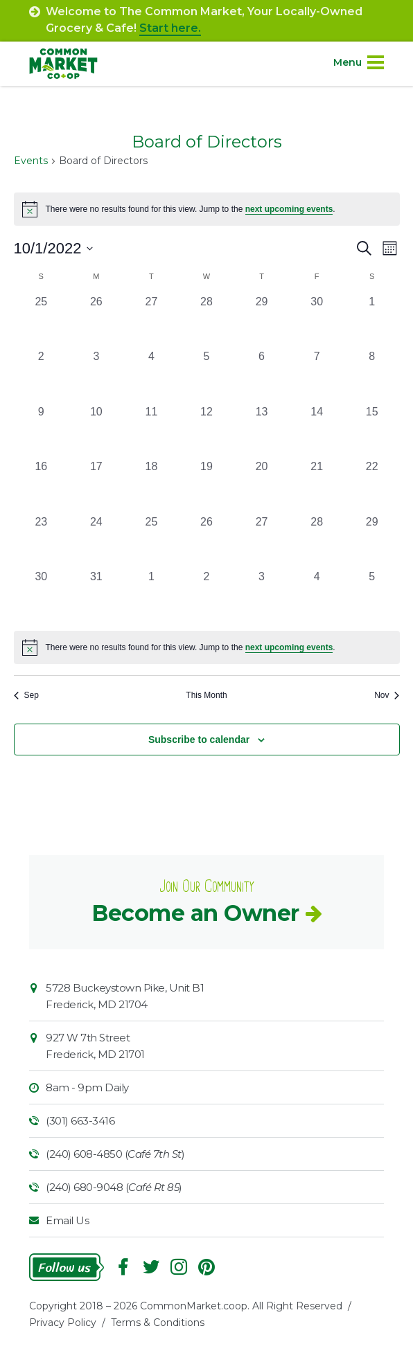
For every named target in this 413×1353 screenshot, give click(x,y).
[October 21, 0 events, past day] (316, 486)
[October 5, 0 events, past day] (206, 376)
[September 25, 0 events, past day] (41, 321)
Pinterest (206, 1267)
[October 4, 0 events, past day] (151, 376)
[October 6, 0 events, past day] (262, 376)
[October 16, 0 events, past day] (41, 486)
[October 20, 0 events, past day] (262, 486)
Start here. (170, 28)
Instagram (179, 1267)
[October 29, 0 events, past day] (372, 541)
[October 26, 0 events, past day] (206, 541)
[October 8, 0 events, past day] (372, 376)
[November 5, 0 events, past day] (372, 596)
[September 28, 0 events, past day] (206, 321)
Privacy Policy (62, 1322)
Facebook (123, 1267)
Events (31, 160)
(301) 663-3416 (80, 1120)
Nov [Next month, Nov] (386, 695)
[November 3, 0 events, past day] (262, 596)
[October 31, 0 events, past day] (96, 596)
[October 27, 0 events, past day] (262, 541)
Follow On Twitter (151, 1267)
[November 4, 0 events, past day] (316, 596)
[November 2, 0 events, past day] (206, 596)
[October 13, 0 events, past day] (262, 431)
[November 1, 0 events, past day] (151, 596)
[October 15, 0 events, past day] (372, 431)
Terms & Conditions (157, 1322)
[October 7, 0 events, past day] (316, 376)
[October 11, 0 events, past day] (151, 431)
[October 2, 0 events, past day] (41, 376)
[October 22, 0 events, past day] (372, 486)
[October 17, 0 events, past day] (96, 486)
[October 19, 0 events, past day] (206, 486)
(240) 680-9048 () (114, 1187)
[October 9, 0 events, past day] (41, 431)
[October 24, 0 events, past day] (96, 541)
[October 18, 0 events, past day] (151, 486)
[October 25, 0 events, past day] (151, 541)
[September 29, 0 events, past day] (262, 321)
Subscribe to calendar (198, 739)
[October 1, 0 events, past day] (372, 321)
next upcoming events (289, 209)
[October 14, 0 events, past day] (316, 431)
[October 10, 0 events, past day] (96, 431)
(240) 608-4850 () (115, 1154)
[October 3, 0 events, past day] (96, 376)
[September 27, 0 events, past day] (151, 321)
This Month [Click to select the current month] (206, 695)
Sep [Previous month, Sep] (26, 695)
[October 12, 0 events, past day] (206, 431)
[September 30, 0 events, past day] (316, 321)
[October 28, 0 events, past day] (316, 541)
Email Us (67, 1220)
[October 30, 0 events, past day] (41, 596)
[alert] (207, 647)
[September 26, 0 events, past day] (96, 321)
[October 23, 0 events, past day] (41, 541)
